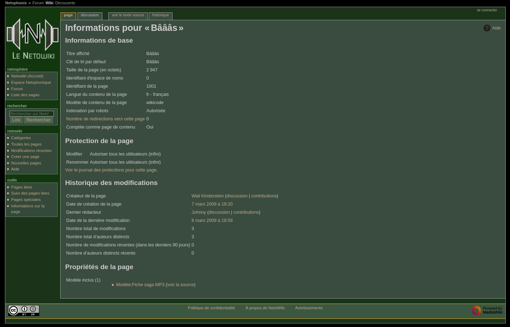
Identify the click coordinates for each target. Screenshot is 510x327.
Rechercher (17, 106)
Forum (38, 3)
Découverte (65, 3)
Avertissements (309, 308)
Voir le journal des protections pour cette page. (111, 170)
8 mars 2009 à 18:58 (212, 220)
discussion (237, 196)
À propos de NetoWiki (264, 308)
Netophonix (16, 3)
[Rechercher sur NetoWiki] (32, 113)
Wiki (49, 3)
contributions (264, 196)
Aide (491, 28)
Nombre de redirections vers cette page (105, 118)
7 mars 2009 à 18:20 (212, 204)
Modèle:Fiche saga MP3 (140, 284)
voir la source (180, 284)
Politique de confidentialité (211, 308)
